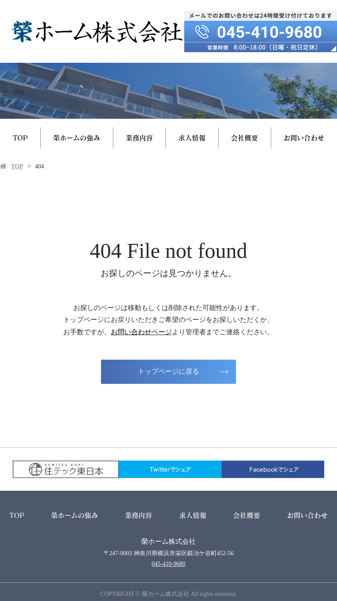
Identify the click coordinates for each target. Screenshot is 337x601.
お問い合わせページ (141, 331)
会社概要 (244, 138)
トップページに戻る (168, 371)
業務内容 (139, 138)
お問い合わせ (304, 138)
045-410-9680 (168, 564)
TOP (20, 138)
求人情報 (191, 138)
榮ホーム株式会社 (168, 541)
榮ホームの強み (76, 138)
